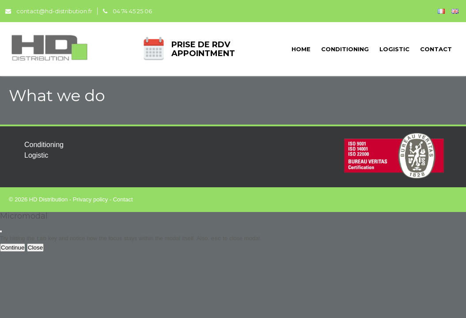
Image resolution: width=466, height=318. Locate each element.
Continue (12, 247)
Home (301, 49)
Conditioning (345, 49)
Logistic (394, 49)
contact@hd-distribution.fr (48, 11)
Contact (436, 49)
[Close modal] (1, 231)
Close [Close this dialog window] (35, 247)
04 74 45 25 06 (127, 11)
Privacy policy (90, 199)
